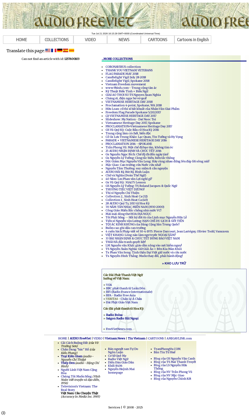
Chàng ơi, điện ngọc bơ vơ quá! (126, 98)
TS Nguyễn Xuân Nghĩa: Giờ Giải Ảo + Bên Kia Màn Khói (144, 249)
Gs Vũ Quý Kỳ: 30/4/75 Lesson (126, 182)
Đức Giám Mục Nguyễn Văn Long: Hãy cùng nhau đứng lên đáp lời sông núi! (157, 161)
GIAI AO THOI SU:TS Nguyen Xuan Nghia (133, 95)
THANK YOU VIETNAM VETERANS (129, 70)
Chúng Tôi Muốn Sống (76, 376)
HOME (21, 39)
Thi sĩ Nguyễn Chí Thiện (122, 193)
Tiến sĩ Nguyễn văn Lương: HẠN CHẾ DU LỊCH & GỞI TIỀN (145, 221)
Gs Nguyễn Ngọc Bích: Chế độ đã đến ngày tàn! (137, 154)
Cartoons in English (193, 39)
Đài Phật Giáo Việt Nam (122, 302)
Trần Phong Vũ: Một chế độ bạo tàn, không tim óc (139, 147)
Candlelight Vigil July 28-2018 (126, 77)
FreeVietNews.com (119, 329)
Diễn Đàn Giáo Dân (121, 362)
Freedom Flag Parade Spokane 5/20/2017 (133, 112)
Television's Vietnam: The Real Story (79, 388)
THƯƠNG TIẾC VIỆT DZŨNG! (125, 189)
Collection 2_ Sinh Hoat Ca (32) (127, 196)
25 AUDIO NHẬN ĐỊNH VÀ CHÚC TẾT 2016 (133, 151)
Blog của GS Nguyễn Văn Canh (174, 358)
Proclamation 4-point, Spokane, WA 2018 (134, 105)
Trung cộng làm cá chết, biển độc (128, 133)
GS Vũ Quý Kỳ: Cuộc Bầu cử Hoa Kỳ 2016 (132, 130)
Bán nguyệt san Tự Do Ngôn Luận (123, 350)
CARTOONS (157, 39)
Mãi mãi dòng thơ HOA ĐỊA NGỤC (128, 214)
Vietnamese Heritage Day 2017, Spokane (133, 123)
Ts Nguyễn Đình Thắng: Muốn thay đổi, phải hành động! (144, 256)
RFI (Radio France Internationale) (129, 292)
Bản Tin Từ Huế (164, 352)
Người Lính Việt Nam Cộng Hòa (79, 371)
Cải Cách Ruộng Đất (74, 342)
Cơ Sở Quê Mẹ (117, 355)
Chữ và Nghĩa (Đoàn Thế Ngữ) (126, 175)
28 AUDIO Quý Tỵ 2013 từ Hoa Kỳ (128, 203)
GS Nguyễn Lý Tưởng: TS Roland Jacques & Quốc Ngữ (141, 186)
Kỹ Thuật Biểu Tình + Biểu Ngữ (127, 91)
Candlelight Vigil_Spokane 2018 (128, 80)
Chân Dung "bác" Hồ (75, 349)
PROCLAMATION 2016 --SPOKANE (129, 144)
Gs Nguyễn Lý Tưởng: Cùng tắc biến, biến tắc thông (140, 158)
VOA (109, 285)
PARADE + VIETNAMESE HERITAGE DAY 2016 (136, 140)
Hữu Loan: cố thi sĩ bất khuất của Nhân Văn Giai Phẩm (142, 109)
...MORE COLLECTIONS (117, 59)
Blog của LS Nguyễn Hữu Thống (170, 366)
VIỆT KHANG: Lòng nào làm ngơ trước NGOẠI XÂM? (141, 235)
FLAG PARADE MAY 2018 (122, 73)
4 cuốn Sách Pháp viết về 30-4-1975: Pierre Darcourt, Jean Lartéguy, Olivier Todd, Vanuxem (167, 231)
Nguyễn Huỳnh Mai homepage (121, 370)
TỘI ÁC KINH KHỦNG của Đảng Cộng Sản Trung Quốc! (142, 224)
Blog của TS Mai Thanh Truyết (175, 362)
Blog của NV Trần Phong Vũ (173, 372)
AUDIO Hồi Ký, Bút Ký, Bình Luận (127, 172)
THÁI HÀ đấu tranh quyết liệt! (126, 242)
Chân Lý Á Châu (131, 299)
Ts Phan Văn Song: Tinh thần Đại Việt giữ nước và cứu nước (146, 252)
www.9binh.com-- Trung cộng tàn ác (131, 87)
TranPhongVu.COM (167, 349)
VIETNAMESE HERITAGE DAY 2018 (129, 102)
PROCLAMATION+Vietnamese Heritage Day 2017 (139, 126)
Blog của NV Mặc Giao (169, 375)
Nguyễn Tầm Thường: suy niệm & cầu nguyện (137, 168)
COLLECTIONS (57, 39)
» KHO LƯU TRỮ (174, 263)
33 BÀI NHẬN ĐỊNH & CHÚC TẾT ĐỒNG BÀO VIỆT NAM (143, 238)
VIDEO (90, 39)
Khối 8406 (115, 365)
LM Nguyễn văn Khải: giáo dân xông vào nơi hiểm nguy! (144, 245)
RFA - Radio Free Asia (121, 295)
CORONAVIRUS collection (123, 66)
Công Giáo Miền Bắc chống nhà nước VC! (133, 210)
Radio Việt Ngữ (118, 359)
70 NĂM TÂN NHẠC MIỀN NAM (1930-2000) (135, 207)
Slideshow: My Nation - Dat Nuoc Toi (131, 119)
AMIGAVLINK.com (179, 338)
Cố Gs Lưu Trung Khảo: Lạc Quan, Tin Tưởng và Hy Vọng (144, 137)
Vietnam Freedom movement (126, 84)
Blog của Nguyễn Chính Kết (172, 378)
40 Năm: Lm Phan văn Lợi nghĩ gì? (129, 179)
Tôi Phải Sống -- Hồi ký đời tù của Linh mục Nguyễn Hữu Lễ (146, 217)
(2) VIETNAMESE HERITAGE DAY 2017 (131, 116)
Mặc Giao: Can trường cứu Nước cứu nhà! (133, 165)
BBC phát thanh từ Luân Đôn (125, 288)
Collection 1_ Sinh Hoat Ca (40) (127, 200)
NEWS (124, 39)
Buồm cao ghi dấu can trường (126, 228)
